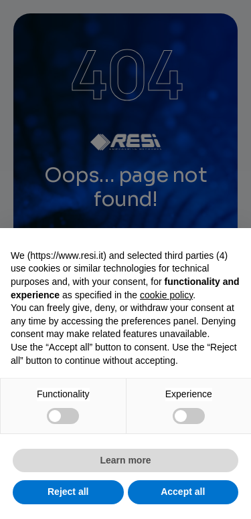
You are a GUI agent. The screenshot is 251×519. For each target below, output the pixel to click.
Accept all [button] (183, 491)
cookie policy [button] (166, 295)
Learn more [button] (125, 460)
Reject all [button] (68, 491)
